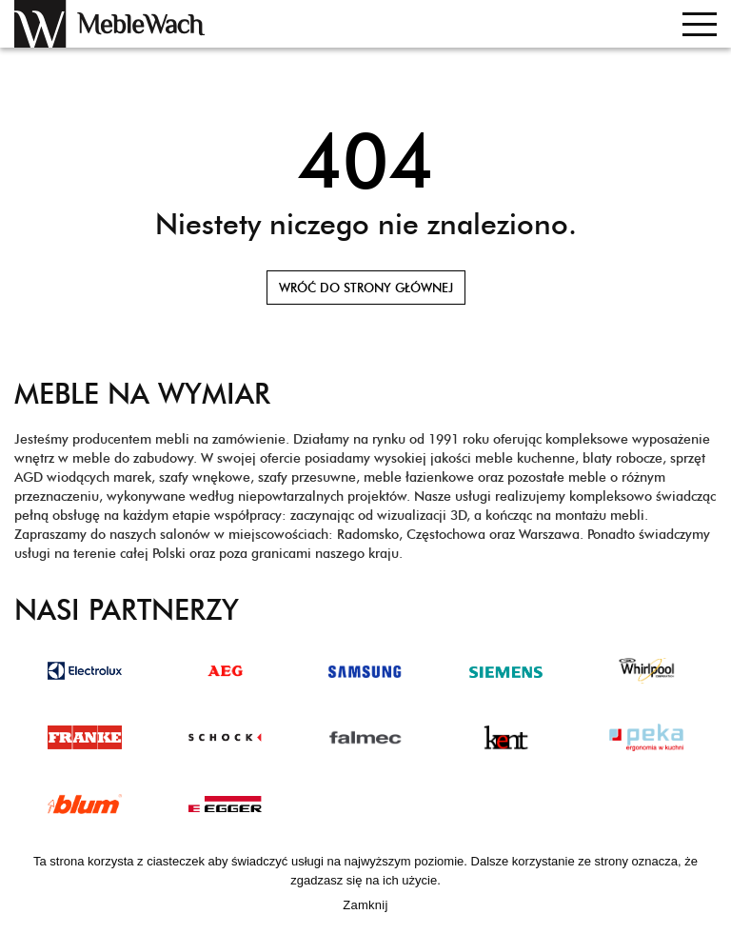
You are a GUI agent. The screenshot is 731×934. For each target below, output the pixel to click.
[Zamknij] (707, 886)
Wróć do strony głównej (366, 287)
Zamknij (365, 905)
